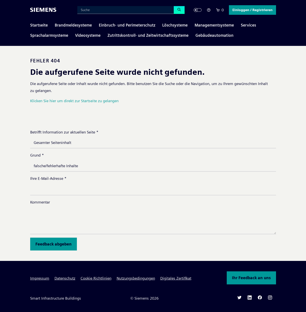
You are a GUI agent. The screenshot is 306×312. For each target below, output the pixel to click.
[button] (252, 10)
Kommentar (40, 202)
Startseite (39, 25)
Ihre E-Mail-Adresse (48, 178)
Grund (37, 155)
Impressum (39, 278)
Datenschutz (65, 278)
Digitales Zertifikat (175, 278)
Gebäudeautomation (214, 35)
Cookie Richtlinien (96, 278)
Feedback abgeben (53, 244)
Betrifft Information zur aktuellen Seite (64, 132)
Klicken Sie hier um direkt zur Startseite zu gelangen (74, 100)
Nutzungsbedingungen (136, 278)
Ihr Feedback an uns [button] (251, 277)
